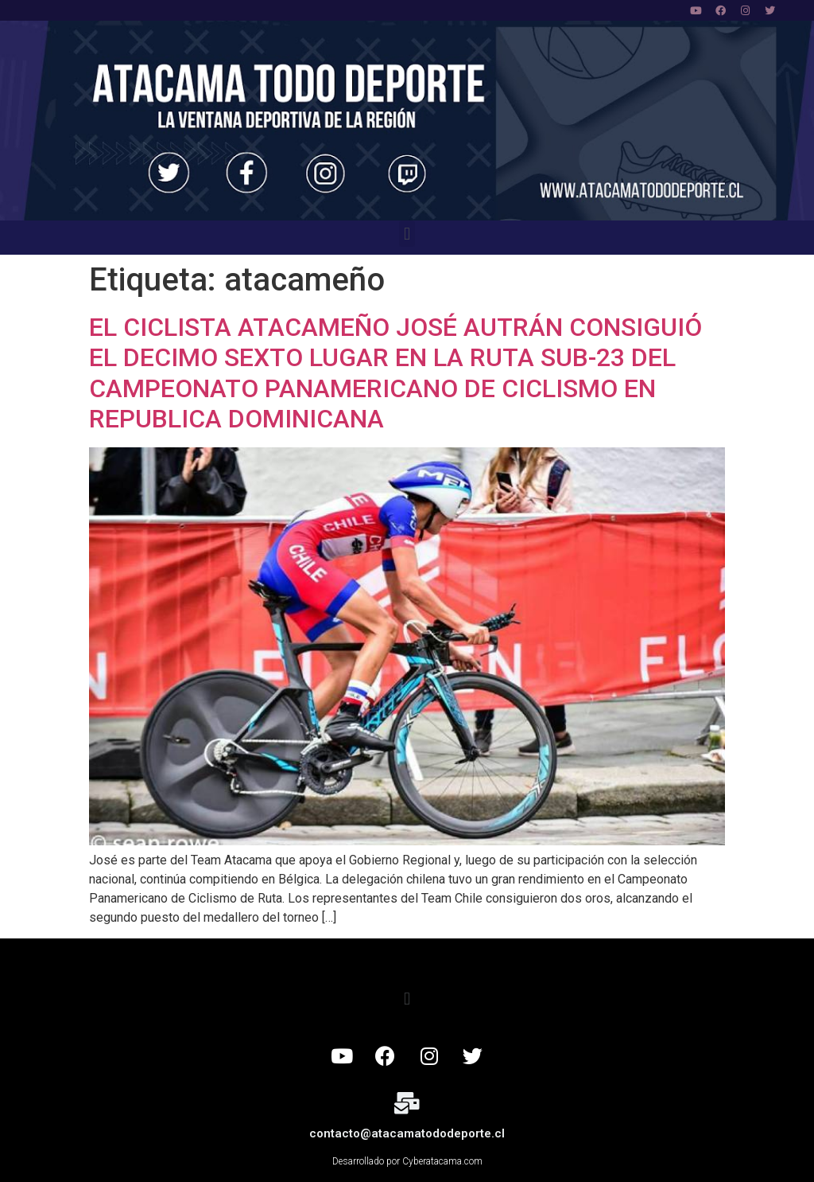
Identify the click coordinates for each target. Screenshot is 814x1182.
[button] (406, 233)
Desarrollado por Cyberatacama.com (407, 1161)
